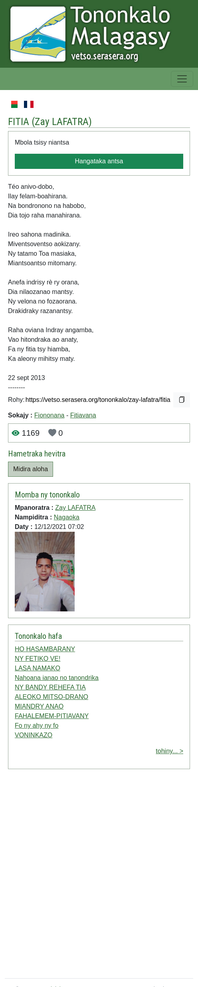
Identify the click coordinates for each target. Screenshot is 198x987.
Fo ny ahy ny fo (36, 725)
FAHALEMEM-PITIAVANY (52, 716)
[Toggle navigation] (182, 79)
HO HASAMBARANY (45, 649)
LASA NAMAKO (37, 668)
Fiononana (49, 415)
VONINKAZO (33, 735)
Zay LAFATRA (62, 121)
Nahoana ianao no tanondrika (57, 677)
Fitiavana (83, 415)
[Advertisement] (90, 875)
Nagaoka (66, 517)
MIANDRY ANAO (39, 706)
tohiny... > (169, 751)
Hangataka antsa (99, 161)
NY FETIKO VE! (37, 658)
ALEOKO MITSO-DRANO (51, 696)
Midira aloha (30, 469)
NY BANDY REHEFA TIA (50, 687)
